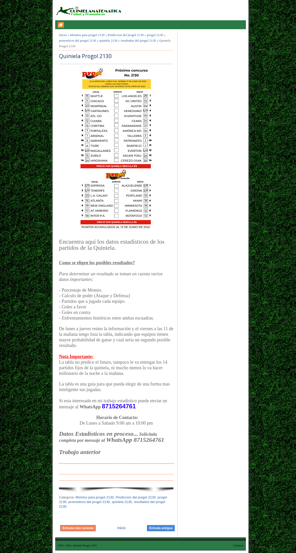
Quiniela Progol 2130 (85, 56)
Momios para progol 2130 (87, 35)
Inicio (63, 35)
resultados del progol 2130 (138, 40)
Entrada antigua (160, 528)
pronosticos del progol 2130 (77, 40)
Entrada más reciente (78, 528)
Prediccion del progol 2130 (126, 35)
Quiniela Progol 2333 (85, 545)
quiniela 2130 (108, 40)
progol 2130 (155, 35)
